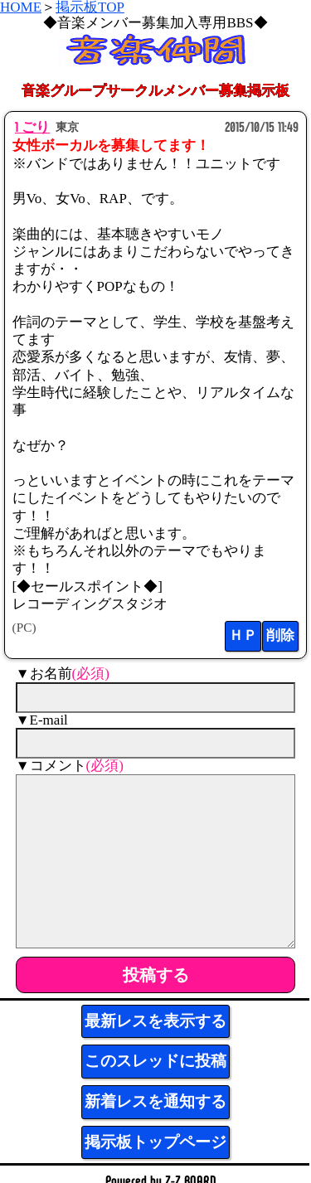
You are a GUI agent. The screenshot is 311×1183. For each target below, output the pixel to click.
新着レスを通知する (155, 1101)
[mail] (156, 743)
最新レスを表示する (155, 1021)
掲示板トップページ (155, 1142)
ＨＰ (243, 635)
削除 (280, 635)
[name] (156, 697)
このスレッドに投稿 (155, 1060)
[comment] (156, 861)
